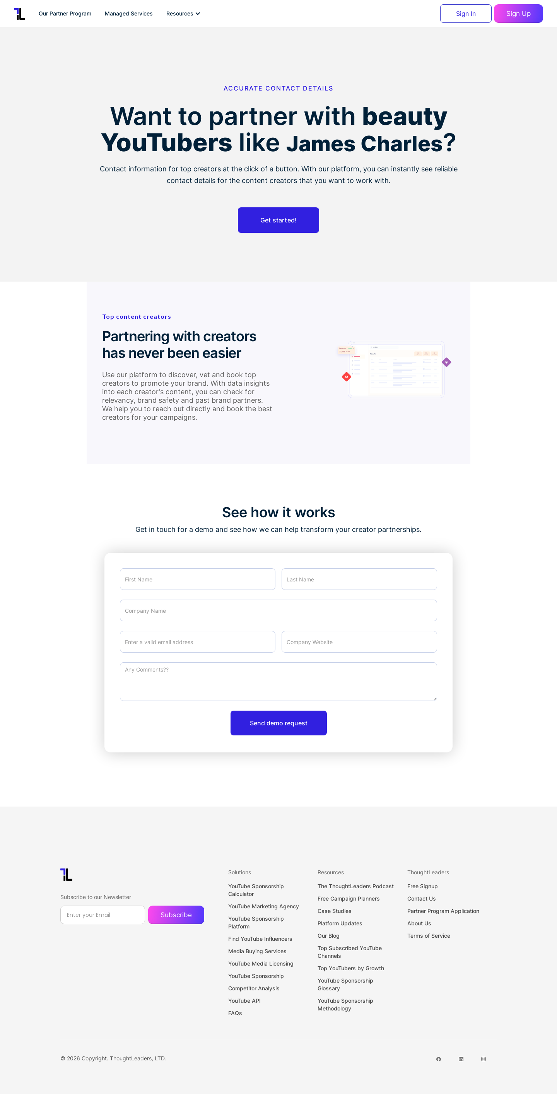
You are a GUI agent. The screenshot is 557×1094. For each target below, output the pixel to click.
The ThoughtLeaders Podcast (356, 886)
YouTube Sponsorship (256, 976)
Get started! (278, 220)
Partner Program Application (443, 911)
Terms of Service (428, 935)
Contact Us (421, 898)
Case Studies (335, 911)
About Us (419, 923)
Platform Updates (340, 923)
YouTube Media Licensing (261, 963)
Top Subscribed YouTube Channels (350, 952)
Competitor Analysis (254, 988)
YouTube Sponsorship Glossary (345, 984)
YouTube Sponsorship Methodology (345, 1004)
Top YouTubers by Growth (351, 968)
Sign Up (518, 13)
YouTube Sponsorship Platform (256, 922)
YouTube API (244, 1000)
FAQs (235, 1013)
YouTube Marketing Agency (263, 906)
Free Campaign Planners (349, 898)
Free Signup (422, 886)
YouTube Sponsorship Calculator (256, 890)
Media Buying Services (257, 951)
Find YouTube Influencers (260, 938)
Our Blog (329, 935)
